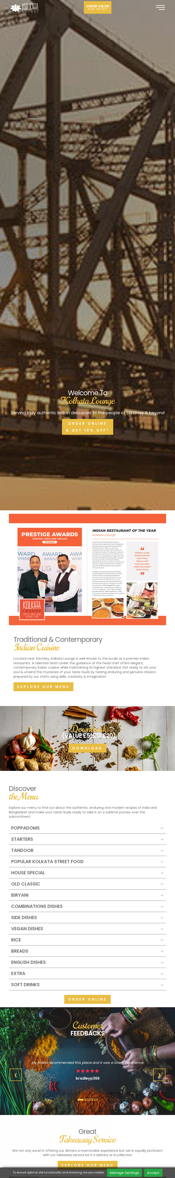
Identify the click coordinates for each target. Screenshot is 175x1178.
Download (87, 457)
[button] (80, 809)
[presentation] (15, 784)
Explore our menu (43, 396)
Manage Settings (124, 1172)
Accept (153, 1172)
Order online (97, 7)
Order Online (87, 708)
